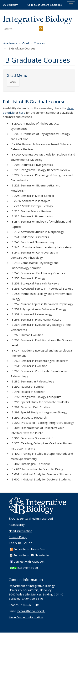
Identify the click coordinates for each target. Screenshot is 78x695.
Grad (25, 43)
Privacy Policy (18, 537)
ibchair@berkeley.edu (31, 611)
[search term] (20, 29)
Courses (39, 43)
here (22, 112)
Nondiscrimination (20, 531)
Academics (10, 43)
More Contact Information (26, 617)
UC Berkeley (10, 4)
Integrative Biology (37, 19)
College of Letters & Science (44, 4)
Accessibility (17, 525)
